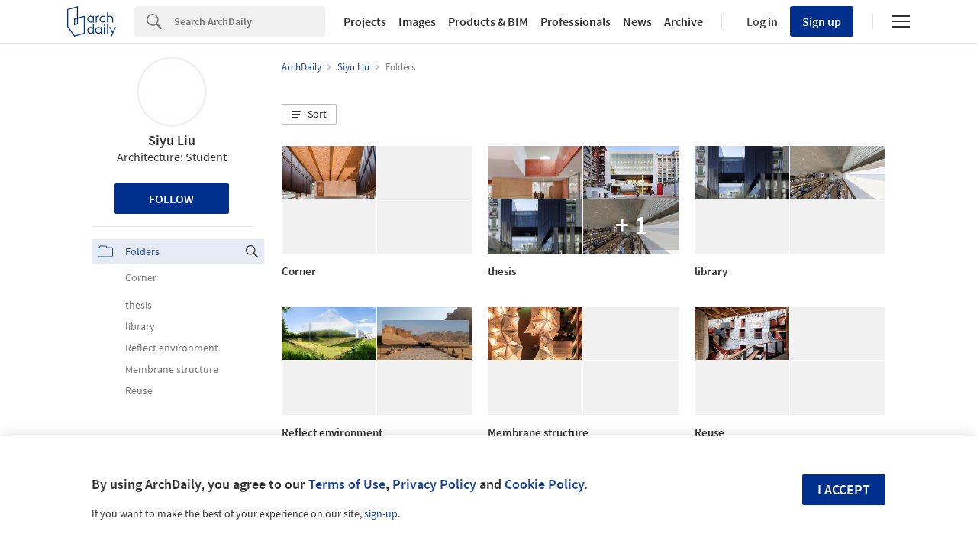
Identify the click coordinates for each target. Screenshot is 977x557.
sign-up (381, 513)
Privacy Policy (434, 484)
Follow (171, 198)
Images (417, 21)
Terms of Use (346, 484)
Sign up (821, 21)
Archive (683, 21)
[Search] (249, 21)
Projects (364, 21)
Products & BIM (488, 21)
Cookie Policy (544, 484)
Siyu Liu (171, 140)
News (637, 21)
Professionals (575, 21)
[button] (309, 114)
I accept (843, 489)
